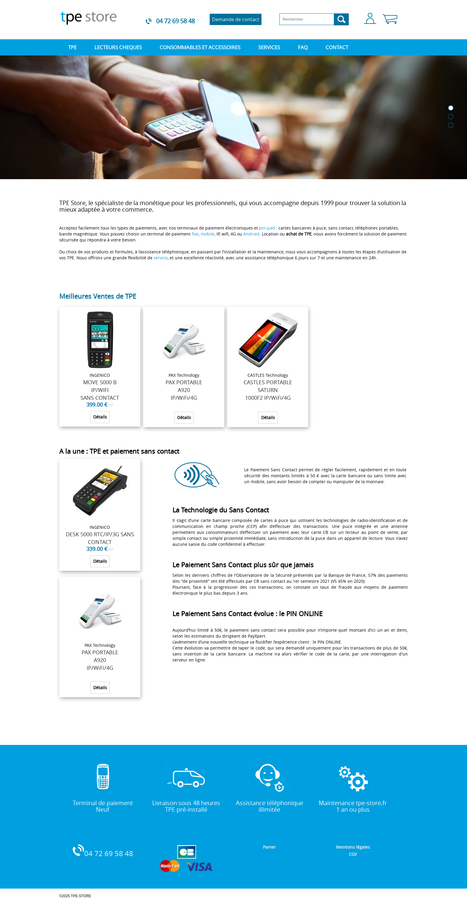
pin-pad (267, 228)
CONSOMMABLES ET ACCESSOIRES (200, 47)
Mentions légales (353, 847)
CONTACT (337, 47)
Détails (100, 417)
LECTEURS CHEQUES (118, 47)
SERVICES (269, 47)
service (161, 258)
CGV (353, 854)
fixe (195, 234)
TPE (72, 47)
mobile (207, 234)
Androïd (251, 234)
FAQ (303, 47)
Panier (269, 847)
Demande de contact (235, 19)
